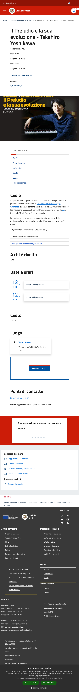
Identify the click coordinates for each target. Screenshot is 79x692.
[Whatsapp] (68, 522)
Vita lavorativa (49, 542)
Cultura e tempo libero (52, 537)
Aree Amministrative (13, 537)
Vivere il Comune (17, 20)
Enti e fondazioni (11, 546)
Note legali (9, 659)
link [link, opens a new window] (61, 678)
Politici (7, 550)
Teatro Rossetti (25, 342)
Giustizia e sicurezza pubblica (20, 573)
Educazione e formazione (18, 569)
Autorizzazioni (14, 589)
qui (63, 209)
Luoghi (46, 588)
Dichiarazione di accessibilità (16, 663)
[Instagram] (68, 519)
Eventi (29, 20)
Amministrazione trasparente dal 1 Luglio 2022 (21, 650)
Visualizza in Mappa (39, 368)
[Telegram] (62, 522)
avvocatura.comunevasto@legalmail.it (16, 630)
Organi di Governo (12, 533)
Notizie (46, 569)
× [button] (76, 667)
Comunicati (48, 573)
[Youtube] (62, 519)
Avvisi (46, 577)
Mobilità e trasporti (51, 554)
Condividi (15, 75)
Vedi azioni (27, 75)
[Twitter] (68, 516)
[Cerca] (74, 10)
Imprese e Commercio (52, 546)
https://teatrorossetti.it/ (19, 398)
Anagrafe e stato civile (52, 533)
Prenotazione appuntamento (55, 603)
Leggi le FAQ (48, 612)
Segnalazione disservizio (53, 608)
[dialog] (39, 678)
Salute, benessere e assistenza (21, 585)
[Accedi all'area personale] (69, 3)
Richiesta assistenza (52, 616)
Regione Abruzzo (9, 3)
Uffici (7, 542)
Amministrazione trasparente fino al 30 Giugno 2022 (20, 642)
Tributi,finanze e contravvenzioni (21, 577)
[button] (39, 688)
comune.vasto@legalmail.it (16, 623)
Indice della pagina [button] (20, 150)
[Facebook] (62, 516)
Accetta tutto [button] (30, 683)
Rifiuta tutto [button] (48, 683)
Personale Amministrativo (15, 554)
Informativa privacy (12, 655)
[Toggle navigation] (4, 10)
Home (5, 20)
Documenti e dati (11, 558)
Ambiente (13, 581)
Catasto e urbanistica (52, 550)
